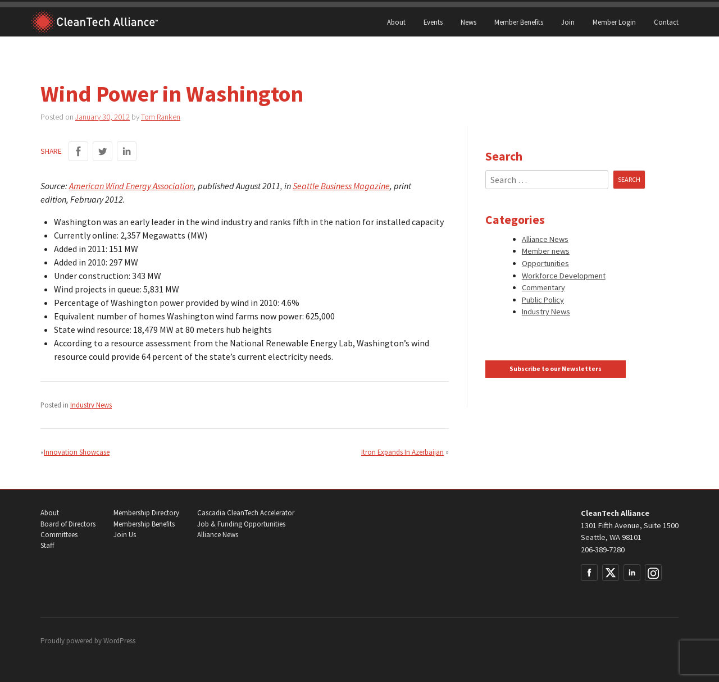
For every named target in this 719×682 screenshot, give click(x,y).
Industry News (91, 404)
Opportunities (545, 263)
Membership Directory (146, 513)
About (396, 21)
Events (433, 21)
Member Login (614, 21)
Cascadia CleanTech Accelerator (245, 513)
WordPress (119, 641)
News (468, 21)
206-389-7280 (603, 549)
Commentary (543, 287)
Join (568, 21)
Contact (666, 21)
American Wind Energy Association (131, 185)
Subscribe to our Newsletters (555, 369)
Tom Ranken (160, 117)
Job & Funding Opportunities (241, 524)
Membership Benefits (144, 524)
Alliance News (545, 239)
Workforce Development (564, 276)
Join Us (124, 534)
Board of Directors (67, 524)
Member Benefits (518, 21)
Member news (546, 251)
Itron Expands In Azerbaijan (402, 451)
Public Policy (543, 300)
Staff (47, 545)
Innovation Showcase (77, 451)
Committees (59, 534)
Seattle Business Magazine (341, 185)
